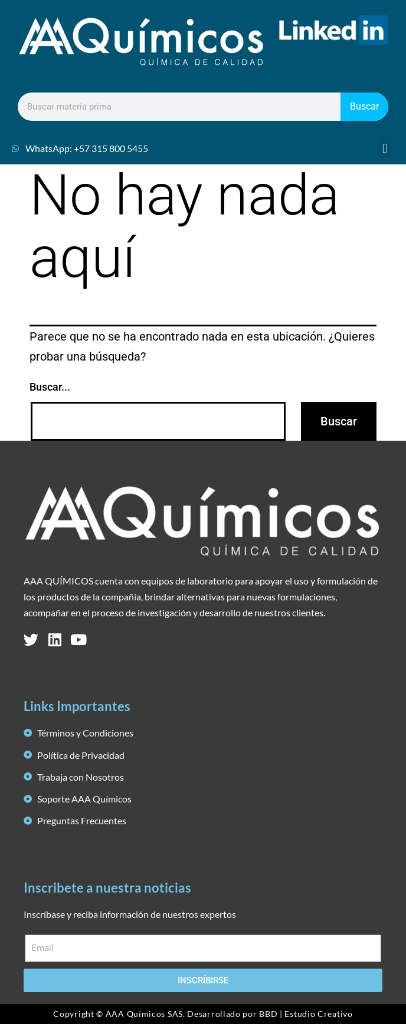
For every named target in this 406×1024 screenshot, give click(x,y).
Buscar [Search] (364, 106)
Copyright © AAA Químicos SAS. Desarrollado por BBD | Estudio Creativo (202, 1014)
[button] (384, 148)
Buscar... (50, 387)
